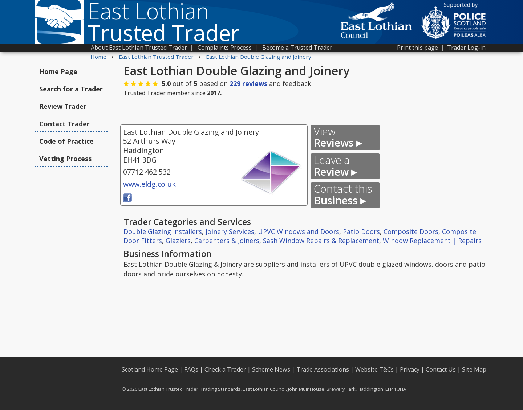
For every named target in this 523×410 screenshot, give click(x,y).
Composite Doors (411, 231)
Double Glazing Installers (162, 231)
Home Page (58, 71)
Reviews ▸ (338, 137)
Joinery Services (230, 231)
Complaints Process (225, 48)
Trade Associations (322, 369)
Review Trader (62, 106)
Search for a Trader (71, 89)
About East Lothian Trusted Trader (139, 48)
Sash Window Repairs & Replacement (321, 240)
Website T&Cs (374, 369)
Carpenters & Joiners (226, 240)
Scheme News (271, 369)
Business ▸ (343, 194)
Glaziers (178, 240)
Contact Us (441, 369)
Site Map (474, 369)
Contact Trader (64, 123)
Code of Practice (66, 141)
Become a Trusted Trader (297, 48)
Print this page (417, 48)
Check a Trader (225, 369)
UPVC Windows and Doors (298, 231)
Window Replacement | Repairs (432, 240)
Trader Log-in (466, 48)
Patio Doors (361, 231)
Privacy (409, 369)
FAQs (191, 369)
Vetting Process (65, 158)
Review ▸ (335, 166)
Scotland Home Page (150, 369)
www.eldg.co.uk (149, 184)
